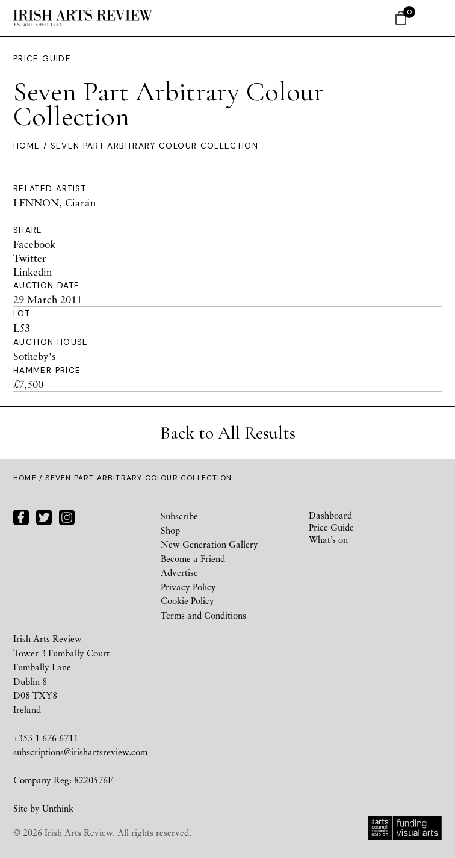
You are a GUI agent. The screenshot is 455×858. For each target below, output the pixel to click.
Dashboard (330, 515)
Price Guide (42, 59)
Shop (170, 530)
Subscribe (179, 515)
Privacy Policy (188, 586)
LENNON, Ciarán (54, 202)
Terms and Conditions (203, 615)
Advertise (179, 572)
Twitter (29, 258)
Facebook (34, 244)
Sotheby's (34, 356)
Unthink (57, 808)
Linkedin (32, 271)
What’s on (328, 539)
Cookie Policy (187, 600)
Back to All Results (228, 433)
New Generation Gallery (209, 544)
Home (26, 146)
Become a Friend (193, 558)
